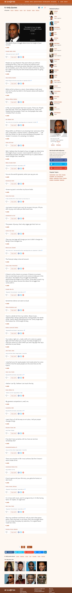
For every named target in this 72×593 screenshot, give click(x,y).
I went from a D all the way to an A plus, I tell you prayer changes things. (23, 420)
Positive (65, 178)
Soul (25, 10)
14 (8, 413)
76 (8, 57)
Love (57, 174)
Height (14, 51)
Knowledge (56, 180)
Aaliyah (56, 11)
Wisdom (51, 178)
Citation (58, 141)
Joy (12, 215)
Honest (10, 486)
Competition (8, 407)
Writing (37, 10)
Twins (9, 506)
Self (9, 142)
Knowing (14, 77)
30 (8, 233)
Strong (11, 529)
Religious (7, 99)
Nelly (55, 32)
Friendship (52, 176)
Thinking (16, 327)
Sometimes (11, 307)
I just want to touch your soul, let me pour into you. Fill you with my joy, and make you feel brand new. (24, 208)
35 (8, 377)
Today (33, 10)
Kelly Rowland (57, 112)
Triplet (12, 506)
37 (8, 333)
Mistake (9, 119)
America (10, 77)
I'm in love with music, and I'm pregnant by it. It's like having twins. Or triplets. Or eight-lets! (24, 499)
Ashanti (56, 85)
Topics (31, 1)
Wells (12, 407)
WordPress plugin (38, 590)
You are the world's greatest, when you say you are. (22, 174)
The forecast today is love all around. (17, 259)
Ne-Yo (55, 54)
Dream (7, 390)
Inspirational (8, 215)
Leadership (56, 178)
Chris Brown (57, 27)
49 (8, 356)
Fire (13, 289)
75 (8, 125)
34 (8, 201)
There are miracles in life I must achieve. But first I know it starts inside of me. (24, 459)
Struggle (29, 10)
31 (8, 452)
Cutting (7, 230)
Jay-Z (55, 64)
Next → (30, 547)
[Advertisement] (25, 17)
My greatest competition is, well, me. (17, 401)
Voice (12, 142)
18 (8, 512)
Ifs (16, 447)
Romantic (8, 529)
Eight (7, 506)
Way (15, 427)
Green (13, 350)
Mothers (17, 10)
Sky (13, 390)
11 (8, 492)
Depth (11, 51)
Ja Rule (55, 75)
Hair (10, 230)
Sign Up (66, 1)
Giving (12, 10)
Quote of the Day (38, 1)
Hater (7, 372)
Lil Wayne (56, 70)
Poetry (9, 350)
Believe (11, 99)
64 (8, 102)
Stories (7, 486)
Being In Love (8, 247)
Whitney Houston (58, 102)
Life (56, 176)
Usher (55, 16)
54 (8, 183)
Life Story (15, 486)
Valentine (16, 529)
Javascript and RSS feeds (40, 588)
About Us (51, 588)
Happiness (62, 180)
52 (8, 295)
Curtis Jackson (57, 91)
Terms (50, 591)
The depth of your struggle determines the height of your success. (24, 44)
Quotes (53, 145)
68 (8, 168)
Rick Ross (56, 38)
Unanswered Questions (10, 447)
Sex (6, 119)
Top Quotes (53, 1)
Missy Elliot (56, 96)
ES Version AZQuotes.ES (39, 591)
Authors (27, 1)
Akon (55, 107)
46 (8, 218)
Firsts (16, 466)
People (12, 372)
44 (8, 395)
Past (10, 195)
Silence (7, 307)
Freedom (51, 180)
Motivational (8, 180)
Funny (60, 174)
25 (8, 433)
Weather (15, 99)
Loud (15, 307)
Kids (10, 289)
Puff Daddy (56, 22)
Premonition (14, 265)
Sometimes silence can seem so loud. (17, 301)
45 (8, 268)
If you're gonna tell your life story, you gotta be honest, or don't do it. (24, 479)
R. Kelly (7, 47)
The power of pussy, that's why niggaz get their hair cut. (23, 224)
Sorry (10, 372)
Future (7, 195)
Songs (21, 10)
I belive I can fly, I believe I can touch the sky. (20, 383)
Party (13, 119)
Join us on (58, 160)
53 (8, 253)
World (13, 180)
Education (8, 427)
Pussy (13, 230)
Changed (14, 247)
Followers (58, 145)
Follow (59, 135)
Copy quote (13, 57)
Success (63, 174)
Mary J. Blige (57, 80)
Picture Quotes (46, 1)
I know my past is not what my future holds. (19, 189)
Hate (7, 77)
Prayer (11, 427)
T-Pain (55, 48)
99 (8, 83)
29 (8, 310)
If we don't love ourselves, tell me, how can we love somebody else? (22, 440)
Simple (7, 142)
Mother (7, 327)
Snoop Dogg (56, 59)
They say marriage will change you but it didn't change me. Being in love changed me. (24, 240)
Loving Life (11, 327)
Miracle (12, 466)
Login (61, 1)
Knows (12, 195)
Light (7, 350)
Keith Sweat (56, 43)
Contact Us (51, 590)
